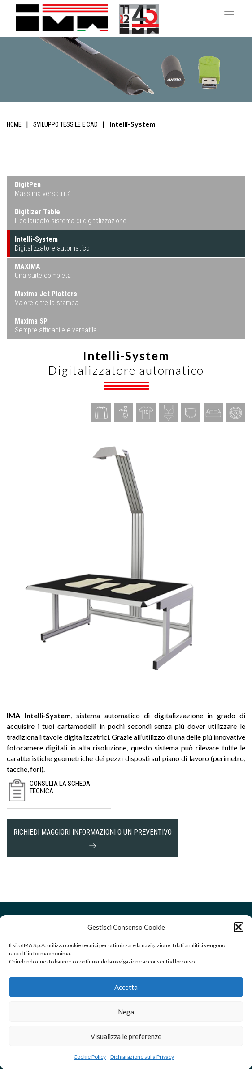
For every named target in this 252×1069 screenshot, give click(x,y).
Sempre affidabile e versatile (56, 325)
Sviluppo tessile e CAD (65, 124)
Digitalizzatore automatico (52, 243)
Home (14, 124)
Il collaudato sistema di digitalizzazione (70, 216)
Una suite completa (43, 271)
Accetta (126, 987)
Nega (126, 1012)
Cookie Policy (90, 1056)
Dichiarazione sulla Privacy (142, 1056)
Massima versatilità (43, 189)
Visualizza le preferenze (126, 1036)
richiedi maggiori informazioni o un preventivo (92, 838)
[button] (238, 927)
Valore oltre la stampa (46, 298)
